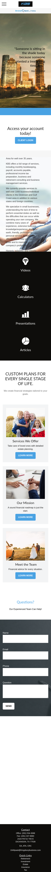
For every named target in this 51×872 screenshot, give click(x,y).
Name (6, 633)
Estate (25, 864)
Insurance (25, 867)
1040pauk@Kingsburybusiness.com (25, 850)
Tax (25, 870)
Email (5, 649)
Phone (6, 666)
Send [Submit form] (9, 706)
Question (7, 682)
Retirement (25, 859)
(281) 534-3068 (28, 833)
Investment (25, 861)
